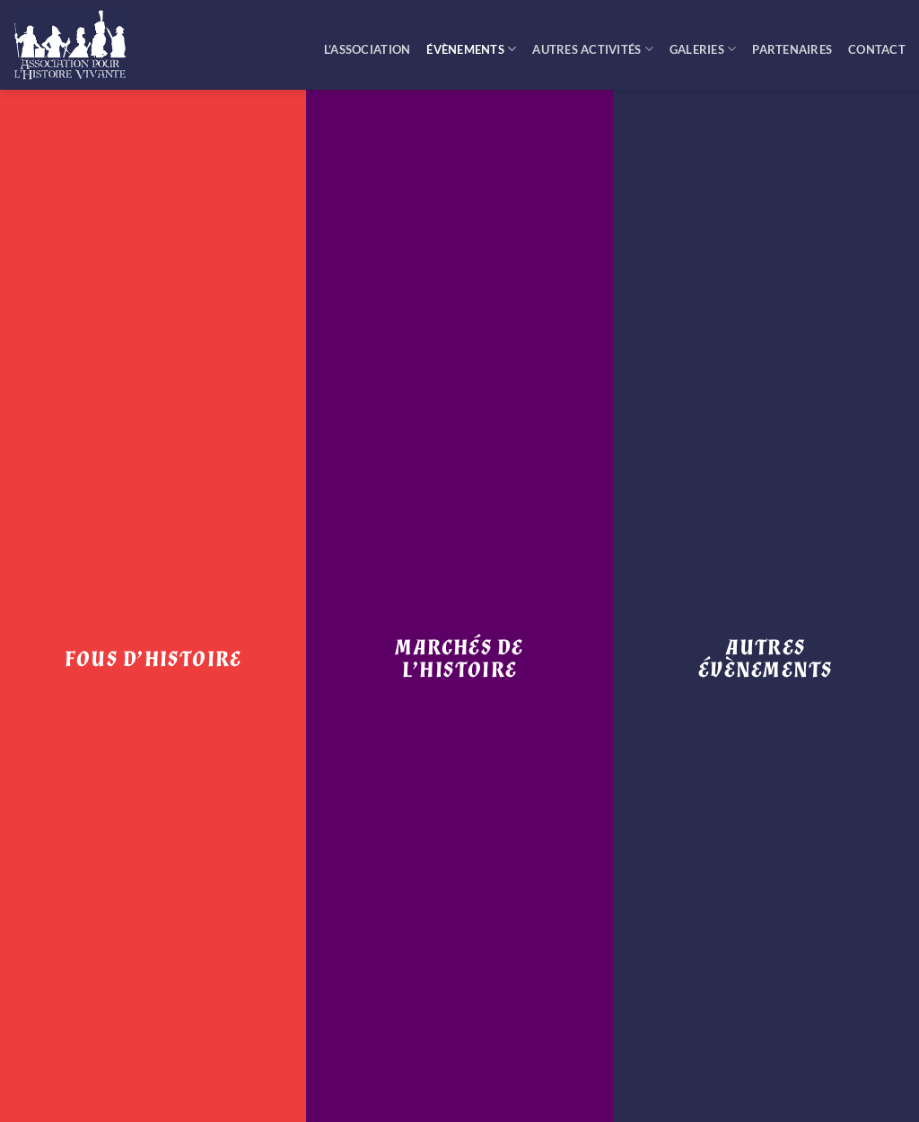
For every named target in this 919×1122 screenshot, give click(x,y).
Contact (877, 49)
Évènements (471, 48)
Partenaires (792, 49)
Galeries (703, 48)
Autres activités (592, 48)
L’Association (367, 49)
